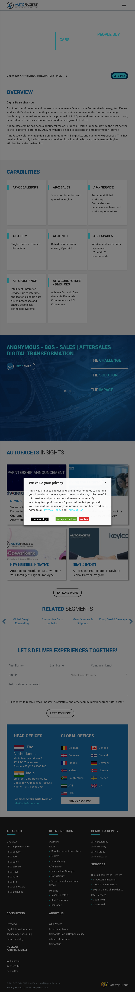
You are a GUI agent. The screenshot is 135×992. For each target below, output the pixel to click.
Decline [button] (84, 519)
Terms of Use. (75, 509)
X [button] (105, 482)
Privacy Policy (52, 509)
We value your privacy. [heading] (46, 483)
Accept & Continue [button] (66, 519)
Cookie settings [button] (39, 519)
